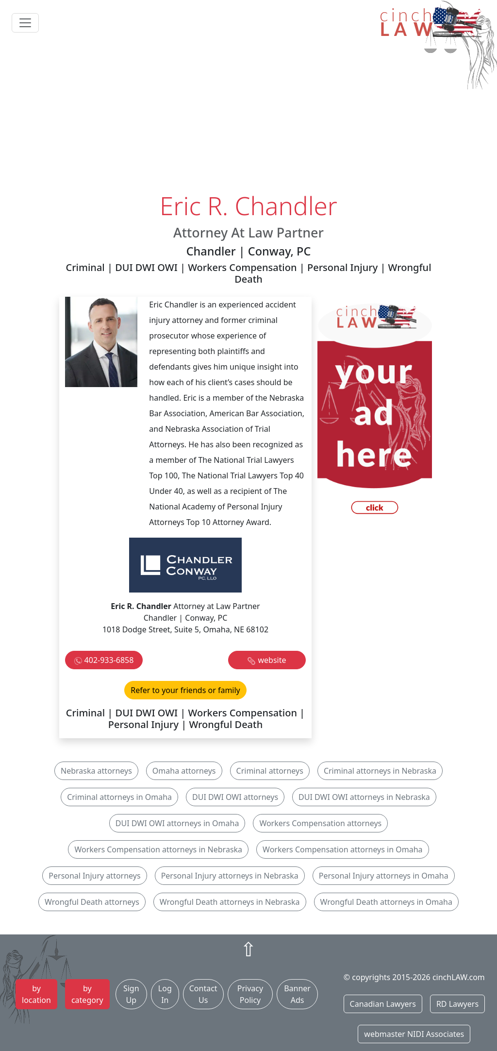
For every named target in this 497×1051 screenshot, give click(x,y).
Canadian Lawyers (383, 1004)
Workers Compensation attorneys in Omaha (343, 849)
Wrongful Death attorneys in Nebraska (230, 902)
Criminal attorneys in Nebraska (380, 770)
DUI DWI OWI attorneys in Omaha (177, 823)
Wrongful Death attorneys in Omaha (386, 902)
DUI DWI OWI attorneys (235, 797)
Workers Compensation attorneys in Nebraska (158, 849)
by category (87, 994)
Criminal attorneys (269, 770)
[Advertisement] (248, 118)
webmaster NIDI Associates (414, 1034)
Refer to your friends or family (185, 690)
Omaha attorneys (184, 770)
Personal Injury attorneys (94, 875)
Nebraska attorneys (96, 770)
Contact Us (203, 994)
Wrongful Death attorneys (92, 902)
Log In (165, 994)
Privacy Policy (250, 994)
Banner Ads (297, 994)
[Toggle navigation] (25, 23)
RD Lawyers (457, 1004)
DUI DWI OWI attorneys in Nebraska (364, 797)
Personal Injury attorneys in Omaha (383, 875)
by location (36, 994)
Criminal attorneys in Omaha (119, 797)
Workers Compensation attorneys (320, 823)
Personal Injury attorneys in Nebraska (229, 875)
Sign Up (131, 994)
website (272, 660)
